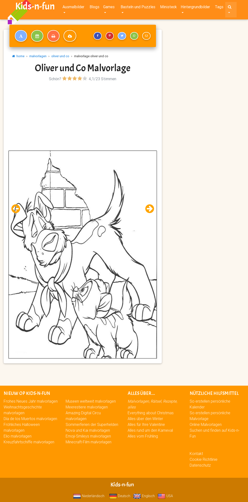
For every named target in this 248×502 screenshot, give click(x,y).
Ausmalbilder (73, 7)
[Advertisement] (82, 117)
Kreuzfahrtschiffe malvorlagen (29, 441)
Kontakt (196, 453)
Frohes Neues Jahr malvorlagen (31, 401)
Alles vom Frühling (143, 436)
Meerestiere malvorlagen (87, 407)
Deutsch (119, 496)
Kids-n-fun (35, 7)
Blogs (94, 7)
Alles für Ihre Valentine (146, 424)
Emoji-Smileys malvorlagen (88, 436)
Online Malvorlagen (206, 424)
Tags (219, 7)
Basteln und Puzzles (138, 7)
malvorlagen (37, 56)
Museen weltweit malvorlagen (91, 401)
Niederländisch (88, 496)
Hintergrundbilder (195, 7)
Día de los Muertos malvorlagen (30, 418)
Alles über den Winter (145, 418)
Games (109, 7)
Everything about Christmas (151, 412)
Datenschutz (200, 465)
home (18, 56)
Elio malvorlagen (17, 436)
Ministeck (168, 7)
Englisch (144, 496)
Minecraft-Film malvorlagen (88, 441)
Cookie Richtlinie (203, 459)
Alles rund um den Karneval (150, 430)
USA (165, 496)
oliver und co (60, 56)
